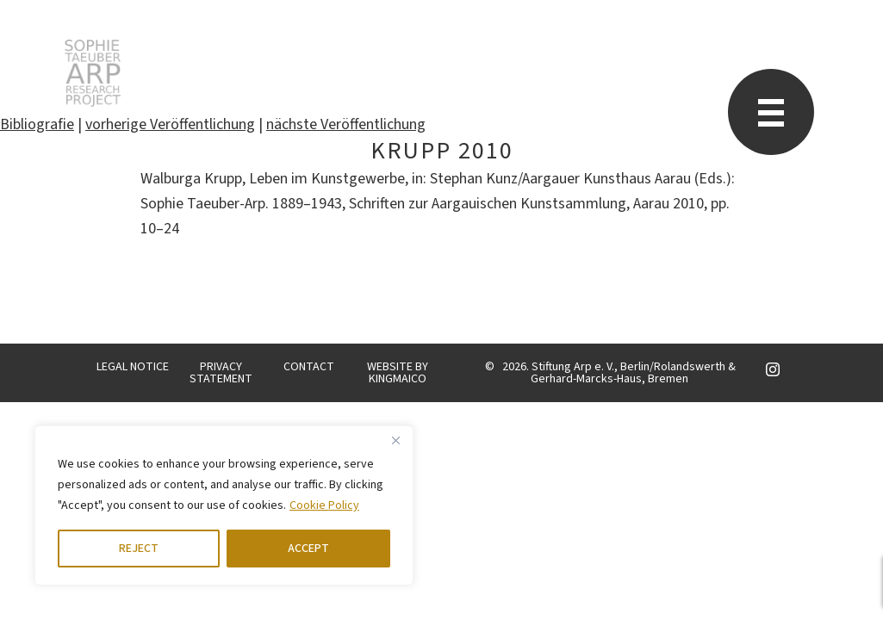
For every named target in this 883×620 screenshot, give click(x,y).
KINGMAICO (397, 379)
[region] (224, 505)
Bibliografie (37, 124)
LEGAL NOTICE (132, 366)
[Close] (395, 440)
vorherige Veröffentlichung (170, 124)
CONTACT (308, 366)
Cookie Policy (324, 505)
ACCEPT (308, 548)
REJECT (139, 548)
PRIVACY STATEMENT (221, 373)
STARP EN (92, 73)
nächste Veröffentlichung (346, 124)
